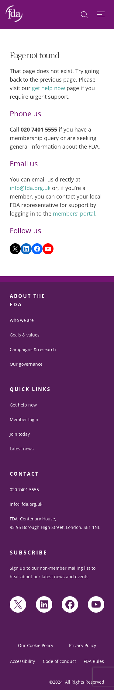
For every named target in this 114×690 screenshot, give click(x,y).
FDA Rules (94, 661)
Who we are (22, 320)
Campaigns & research (33, 349)
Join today (20, 434)
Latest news (22, 449)
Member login (24, 419)
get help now (48, 88)
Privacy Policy (82, 645)
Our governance (26, 364)
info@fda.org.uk (30, 188)
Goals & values (25, 335)
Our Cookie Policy (35, 645)
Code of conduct (59, 661)
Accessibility (22, 661)
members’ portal (74, 213)
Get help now (23, 405)
